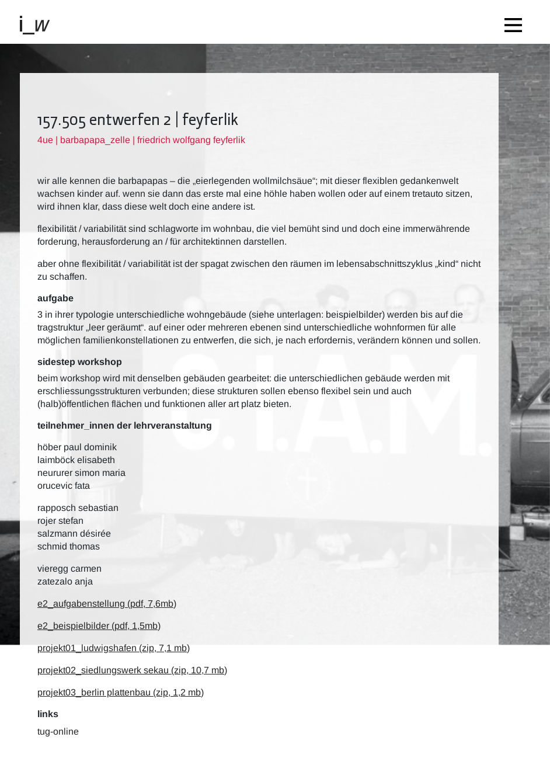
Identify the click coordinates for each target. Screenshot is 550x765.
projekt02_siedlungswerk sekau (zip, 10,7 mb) (132, 670)
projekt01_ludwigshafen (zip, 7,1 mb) (113, 648)
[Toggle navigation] (516, 22)
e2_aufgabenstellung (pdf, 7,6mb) (106, 603)
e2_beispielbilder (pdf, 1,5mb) (99, 626)
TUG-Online (58, 731)
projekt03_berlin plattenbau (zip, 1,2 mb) (120, 692)
